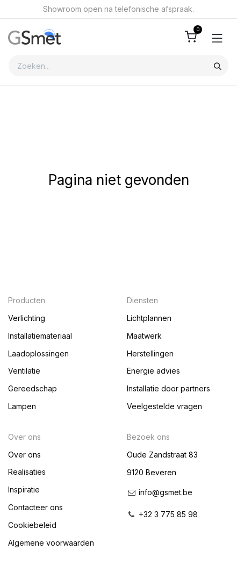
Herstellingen (150, 353)
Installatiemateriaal (40, 335)
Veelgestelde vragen (164, 406)
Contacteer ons (35, 507)
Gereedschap (32, 388)
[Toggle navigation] (217, 37)
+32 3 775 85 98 (168, 514)
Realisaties (27, 471)
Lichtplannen (149, 318)
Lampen (22, 406)
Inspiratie (24, 489)
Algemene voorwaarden (51, 542)
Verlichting (26, 318)
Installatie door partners (168, 388)
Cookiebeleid (32, 525)
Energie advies (153, 370)
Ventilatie (24, 370)
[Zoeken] (217, 65)
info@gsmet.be (165, 492)
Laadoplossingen (38, 353)
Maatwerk (144, 335)
